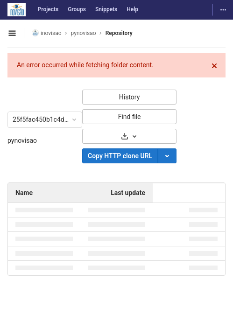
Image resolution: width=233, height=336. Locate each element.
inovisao (47, 32)
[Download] (129, 136)
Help (132, 9)
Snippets (106, 9)
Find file (129, 116)
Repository (119, 33)
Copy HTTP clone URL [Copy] (120, 156)
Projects (48, 9)
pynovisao (22, 140)
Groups (77, 9)
